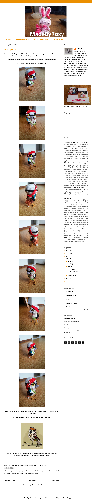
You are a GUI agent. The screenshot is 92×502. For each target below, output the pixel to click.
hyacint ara (85, 204)
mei (69, 266)
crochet (84, 175)
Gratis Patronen (60, 39)
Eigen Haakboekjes (83, 181)
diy (65, 181)
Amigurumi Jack (84, 148)
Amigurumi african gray (70, 144)
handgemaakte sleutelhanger (72, 204)
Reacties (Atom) (37, 485)
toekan (66, 235)
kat (80, 210)
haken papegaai (69, 202)
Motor (73, 222)
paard (78, 222)
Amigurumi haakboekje (70, 148)
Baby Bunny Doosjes (76, 166)
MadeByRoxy (80, 49)
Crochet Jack (75, 177)
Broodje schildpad (76, 169)
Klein (81, 212)
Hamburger (82, 202)
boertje (70, 167)
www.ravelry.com (79, 241)
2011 (68, 251)
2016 (68, 281)
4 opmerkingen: (43, 465)
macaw (72, 220)
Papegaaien (77, 226)
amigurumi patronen (69, 160)
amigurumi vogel (70, 162)
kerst (85, 210)
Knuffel (66, 216)
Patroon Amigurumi (71, 230)
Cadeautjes (67, 171)
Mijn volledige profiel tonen (72, 75)
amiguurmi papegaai (69, 163)
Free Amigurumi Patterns (72, 322)
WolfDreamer (70, 307)
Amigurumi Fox (82, 146)
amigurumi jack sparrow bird (29, 471)
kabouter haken (72, 210)
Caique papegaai (68, 173)
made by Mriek (71, 295)
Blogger (69, 498)
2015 (68, 279)
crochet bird (67, 177)
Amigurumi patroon (82, 160)
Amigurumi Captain (83, 144)
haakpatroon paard (68, 197)
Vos (80, 235)
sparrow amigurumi (34, 473)
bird (65, 167)
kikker (76, 212)
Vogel (73, 235)
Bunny (85, 169)
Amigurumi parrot (80, 158)
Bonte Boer (76, 167)
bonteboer (84, 167)
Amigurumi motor (83, 154)
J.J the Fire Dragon (71, 206)
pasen (72, 228)
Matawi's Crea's (71, 303)
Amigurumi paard (72, 156)
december (71, 275)
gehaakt (84, 183)
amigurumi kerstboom (73, 152)
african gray (67, 142)
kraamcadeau (79, 218)
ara (82, 163)
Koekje (81, 216)
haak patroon (74, 194)
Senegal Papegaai (83, 231)
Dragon (74, 181)
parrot (67, 228)
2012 (68, 253)
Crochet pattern (84, 177)
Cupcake (68, 179)
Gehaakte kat (68, 185)
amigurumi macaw (71, 154)
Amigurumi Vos (81, 162)
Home (8, 39)
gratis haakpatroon (81, 191)
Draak (69, 181)
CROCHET (69, 299)
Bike (85, 166)
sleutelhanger (70, 233)
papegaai (66, 224)
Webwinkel (77, 237)
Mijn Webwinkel (22, 39)
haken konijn (83, 201)
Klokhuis (84, 214)
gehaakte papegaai (80, 185)
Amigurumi (78, 142)
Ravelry (66, 328)
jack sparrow (7, 473)
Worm (73, 239)
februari (70, 261)
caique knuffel (82, 171)
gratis (71, 189)
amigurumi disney (14, 471)
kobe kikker (74, 216)
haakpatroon (83, 194)
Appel (77, 163)
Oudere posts (54, 480)
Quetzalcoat (67, 231)
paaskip (84, 222)
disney (40, 471)
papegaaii (85, 226)
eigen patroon (70, 183)
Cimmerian (48, 498)
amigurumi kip (84, 152)
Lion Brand (67, 325)
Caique (74, 171)
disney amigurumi (48, 471)
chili (80, 173)
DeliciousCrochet (69, 319)
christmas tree (75, 175)
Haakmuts (69, 291)
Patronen (79, 228)
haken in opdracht (78, 199)
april (69, 264)
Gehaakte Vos (78, 187)
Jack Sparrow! (11, 49)
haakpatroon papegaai (81, 197)
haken (66, 199)
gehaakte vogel (68, 187)
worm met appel (82, 239)
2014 (68, 259)
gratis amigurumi (79, 189)
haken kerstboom (72, 201)
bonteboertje (67, 169)
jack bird (57, 471)
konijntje (72, 218)
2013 (68, 256)
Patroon (86, 228)
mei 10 (72, 269)
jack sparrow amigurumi (19, 473)
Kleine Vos (77, 214)
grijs (65, 193)
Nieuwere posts (10, 480)
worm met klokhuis (68, 241)
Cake (76, 173)
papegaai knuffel (68, 226)
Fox (78, 183)
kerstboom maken (68, 212)
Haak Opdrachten (41, 39)
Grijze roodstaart (73, 193)
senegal (74, 231)
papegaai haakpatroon (79, 224)
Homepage (32, 480)
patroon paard (82, 230)
